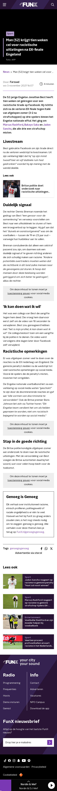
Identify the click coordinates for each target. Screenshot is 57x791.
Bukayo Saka (31, 125)
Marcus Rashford (13, 125)
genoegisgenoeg (19, 548)
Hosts (6, 695)
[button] (51, 785)
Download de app (39, 708)
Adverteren (36, 689)
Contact (34, 683)
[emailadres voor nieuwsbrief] (28, 742)
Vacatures (35, 695)
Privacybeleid (38, 767)
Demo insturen (11, 702)
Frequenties (9, 689)
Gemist (7, 708)
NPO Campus (37, 702)
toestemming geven (18, 293)
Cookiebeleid (10, 775)
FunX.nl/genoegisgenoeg (30, 532)
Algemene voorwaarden (16, 767)
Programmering (11, 683)
